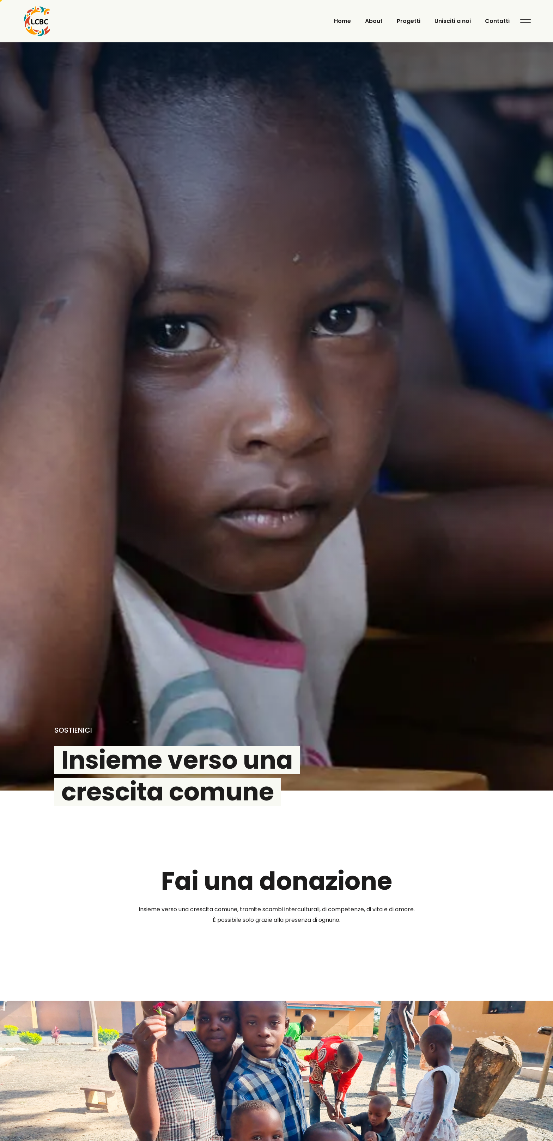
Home (342, 21)
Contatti (497, 21)
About (374, 21)
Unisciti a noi (453, 21)
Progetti (408, 21)
